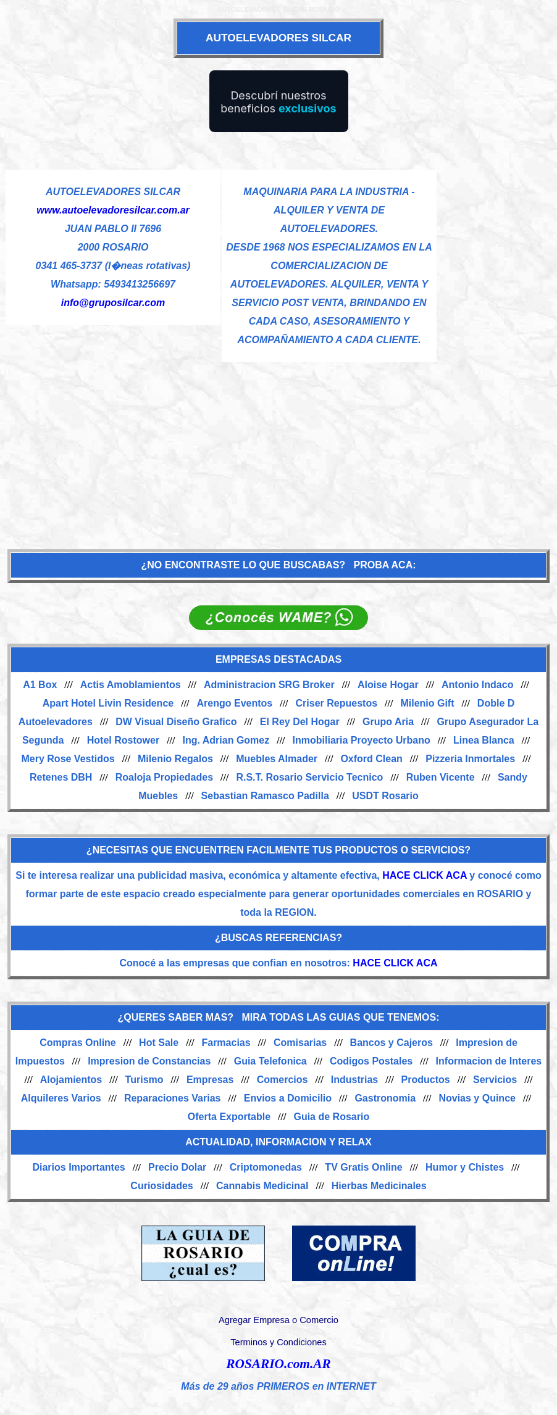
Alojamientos (71, 1079)
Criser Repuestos (337, 703)
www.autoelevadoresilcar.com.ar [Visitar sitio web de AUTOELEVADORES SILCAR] (113, 210)
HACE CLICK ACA (424, 875)
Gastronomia (385, 1098)
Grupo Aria (388, 721)
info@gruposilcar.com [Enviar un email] (113, 302)
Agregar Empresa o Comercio (278, 1320)
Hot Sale (158, 1042)
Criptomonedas (266, 1167)
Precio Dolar (177, 1167)
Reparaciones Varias (172, 1098)
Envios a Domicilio (288, 1098)
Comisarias (300, 1042)
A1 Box (40, 684)
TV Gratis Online (363, 1167)
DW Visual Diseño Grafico (176, 721)
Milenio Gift (427, 703)
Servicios (495, 1079)
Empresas (210, 1079)
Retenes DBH (61, 777)
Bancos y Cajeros (391, 1042)
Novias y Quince (477, 1098)
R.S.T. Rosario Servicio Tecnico (309, 777)
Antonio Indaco (477, 684)
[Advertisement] (278, 449)
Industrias (354, 1079)
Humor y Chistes (464, 1167)
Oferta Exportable (229, 1116)
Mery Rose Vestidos (68, 758)
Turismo (144, 1079)
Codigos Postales (371, 1061)
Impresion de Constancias (149, 1061)
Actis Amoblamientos (130, 684)
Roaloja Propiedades (164, 777)
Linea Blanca (483, 740)
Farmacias (225, 1042)
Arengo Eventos (235, 703)
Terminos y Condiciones (278, 1342)
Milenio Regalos (175, 758)
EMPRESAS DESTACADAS (278, 659)
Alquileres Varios (61, 1098)
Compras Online (78, 1042)
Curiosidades (161, 1186)
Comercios (282, 1079)
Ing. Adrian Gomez (225, 740)
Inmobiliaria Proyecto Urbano (361, 740)
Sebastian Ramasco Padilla (265, 795)
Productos (425, 1079)
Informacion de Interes (489, 1061)
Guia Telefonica (270, 1061)
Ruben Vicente (440, 777)
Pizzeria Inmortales (470, 758)
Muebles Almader (276, 758)
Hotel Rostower (123, 740)
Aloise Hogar (388, 684)
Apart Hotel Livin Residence (108, 703)
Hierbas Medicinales (379, 1186)
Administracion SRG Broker (269, 684)
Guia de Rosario (331, 1116)
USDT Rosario (385, 795)
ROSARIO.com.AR (278, 1363)
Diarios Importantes (78, 1167)
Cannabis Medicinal (262, 1186)
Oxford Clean (371, 758)
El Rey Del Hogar (300, 721)
